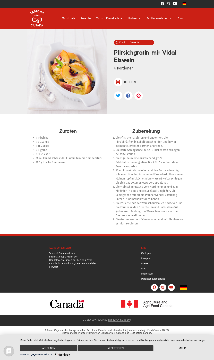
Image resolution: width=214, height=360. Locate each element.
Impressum (147, 273)
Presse (145, 263)
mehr (182, 348)
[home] (37, 18)
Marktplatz (68, 18)
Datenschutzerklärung (153, 278)
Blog (180, 18)
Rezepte (86, 18)
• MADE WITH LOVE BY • (107, 320)
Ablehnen (48, 348)
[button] (184, 3)
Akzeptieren (115, 348)
